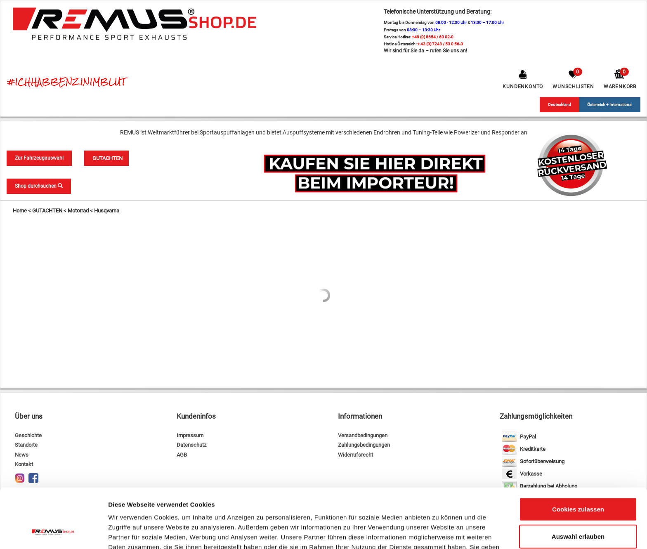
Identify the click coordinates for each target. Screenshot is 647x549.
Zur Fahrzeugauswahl (39, 158)
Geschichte (28, 435)
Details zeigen (439, 532)
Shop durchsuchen (39, 186)
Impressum (190, 435)
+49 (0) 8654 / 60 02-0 (432, 37)
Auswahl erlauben (578, 485)
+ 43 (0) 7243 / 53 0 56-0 (440, 44)
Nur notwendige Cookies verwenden (578, 517)
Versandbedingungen (362, 435)
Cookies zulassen (578, 458)
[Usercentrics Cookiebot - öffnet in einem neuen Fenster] (53, 533)
